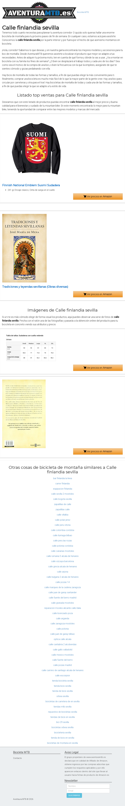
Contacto (17, 758)
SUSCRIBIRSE (74, 795)
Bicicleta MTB (83, 12)
